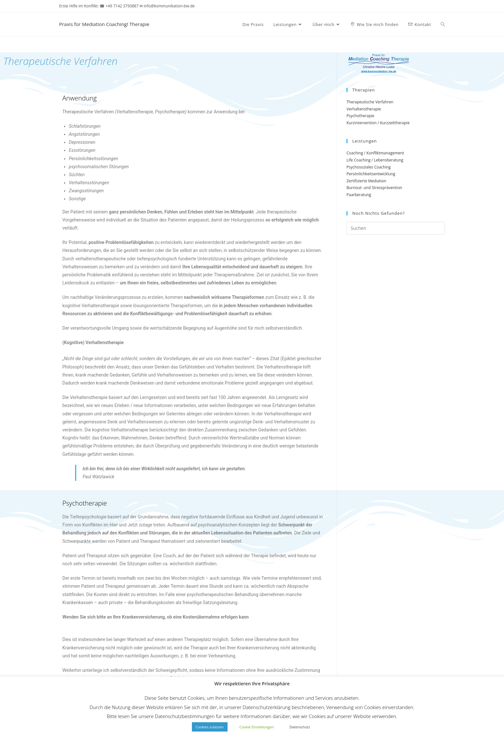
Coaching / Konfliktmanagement (375, 153)
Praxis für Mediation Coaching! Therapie (119, 24)
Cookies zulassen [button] (210, 726)
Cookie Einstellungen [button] (256, 726)
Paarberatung (358, 194)
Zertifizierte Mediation (366, 181)
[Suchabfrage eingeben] (395, 228)
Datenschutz (299, 726)
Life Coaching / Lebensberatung (374, 160)
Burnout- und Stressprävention (374, 187)
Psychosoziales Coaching (368, 167)
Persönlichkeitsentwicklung (370, 174)
